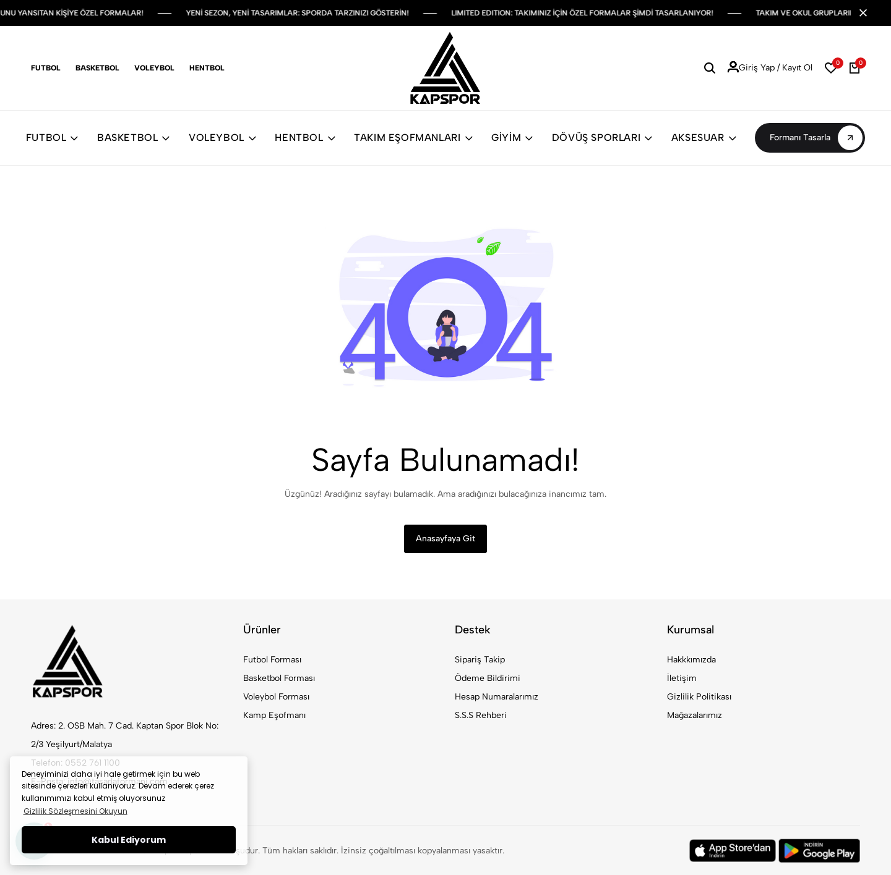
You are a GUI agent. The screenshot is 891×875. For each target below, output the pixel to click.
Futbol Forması (272, 659)
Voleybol (154, 68)
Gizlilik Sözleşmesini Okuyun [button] (75, 811)
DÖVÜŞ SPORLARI (602, 137)
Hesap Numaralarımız (496, 696)
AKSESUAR (703, 137)
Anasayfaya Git (445, 538)
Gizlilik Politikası (699, 696)
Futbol (46, 68)
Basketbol (97, 68)
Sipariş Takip (480, 659)
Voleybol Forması (276, 696)
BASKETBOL (133, 137)
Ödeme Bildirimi (487, 678)
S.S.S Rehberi (481, 715)
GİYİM (512, 137)
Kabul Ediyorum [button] (129, 840)
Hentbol (207, 68)
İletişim (682, 678)
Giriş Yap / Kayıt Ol (770, 68)
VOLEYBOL (222, 137)
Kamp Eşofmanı (274, 715)
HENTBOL (305, 137)
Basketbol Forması (279, 678)
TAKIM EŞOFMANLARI (413, 137)
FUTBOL (52, 137)
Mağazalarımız (694, 715)
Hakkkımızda (691, 659)
